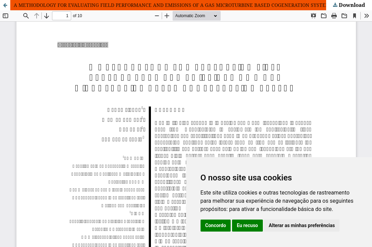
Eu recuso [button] (247, 225)
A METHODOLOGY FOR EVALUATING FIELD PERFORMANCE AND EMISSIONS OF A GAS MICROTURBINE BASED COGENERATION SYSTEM (172, 5)
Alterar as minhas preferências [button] (302, 225)
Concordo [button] (215, 225)
